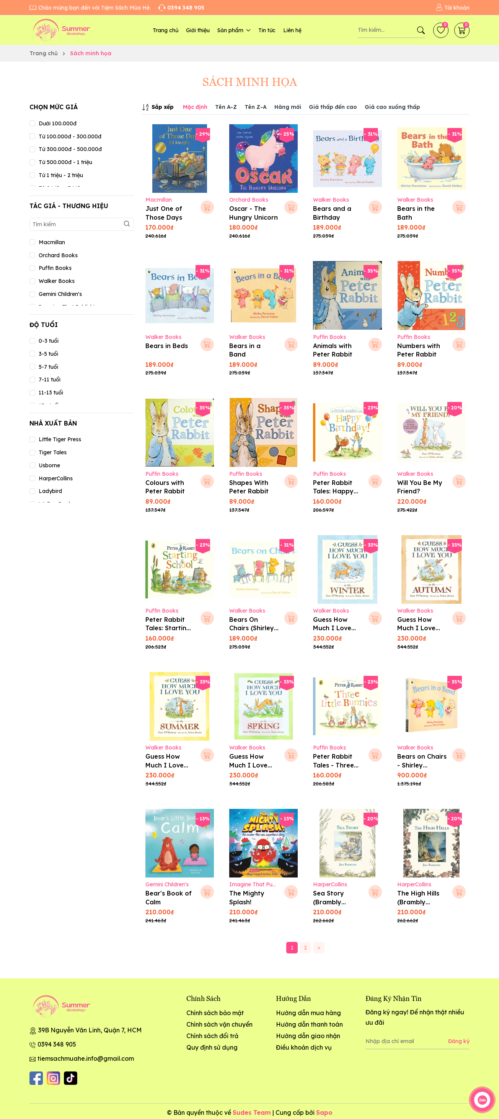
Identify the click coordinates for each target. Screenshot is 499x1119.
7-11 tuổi (49, 379)
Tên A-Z (226, 107)
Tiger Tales (53, 452)
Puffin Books (55, 268)
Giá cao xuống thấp (392, 107)
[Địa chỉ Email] (417, 1041)
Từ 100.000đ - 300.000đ (70, 136)
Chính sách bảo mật (215, 1013)
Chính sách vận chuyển (219, 1024)
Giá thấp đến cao (333, 107)
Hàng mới (287, 107)
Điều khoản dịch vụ (304, 1047)
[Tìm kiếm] (421, 30)
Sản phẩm (234, 30)
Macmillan (52, 242)
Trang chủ (165, 30)
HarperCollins (56, 478)
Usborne (49, 465)
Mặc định (195, 107)
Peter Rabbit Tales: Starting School (168, 628)
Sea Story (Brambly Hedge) (328, 901)
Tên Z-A (256, 107)
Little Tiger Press (60, 439)
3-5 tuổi (48, 353)
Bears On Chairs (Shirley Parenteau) (251, 628)
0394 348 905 (57, 1044)
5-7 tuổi (48, 366)
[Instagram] (53, 1078)
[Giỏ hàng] (462, 30)
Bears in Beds (166, 346)
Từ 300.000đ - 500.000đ (70, 149)
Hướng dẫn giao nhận (308, 1036)
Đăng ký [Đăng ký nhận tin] (459, 1041)
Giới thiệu (198, 30)
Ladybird (50, 491)
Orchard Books (58, 255)
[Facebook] (36, 1078)
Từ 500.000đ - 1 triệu (65, 162)
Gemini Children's (60, 294)
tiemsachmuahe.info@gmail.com (86, 1058)
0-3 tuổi (49, 340)
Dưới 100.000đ (58, 123)
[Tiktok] (70, 1078)
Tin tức (267, 30)
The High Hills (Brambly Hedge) (418, 901)
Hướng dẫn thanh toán (309, 1024)
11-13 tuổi (51, 392)
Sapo (324, 1112)
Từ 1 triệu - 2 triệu (61, 175)
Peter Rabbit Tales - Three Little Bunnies (334, 765)
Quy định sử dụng (212, 1047)
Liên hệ (292, 30)
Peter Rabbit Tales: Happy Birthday (333, 491)
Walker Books (57, 281)
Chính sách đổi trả (212, 1036)
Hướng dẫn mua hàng (308, 1013)
